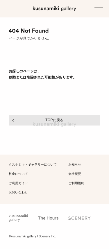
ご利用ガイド (18, 182)
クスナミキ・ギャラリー (33, 164)
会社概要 (74, 173)
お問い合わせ (18, 192)
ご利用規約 (76, 182)
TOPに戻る (54, 120)
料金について (18, 173)
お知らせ (74, 164)
